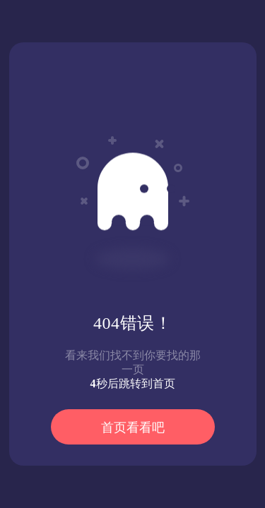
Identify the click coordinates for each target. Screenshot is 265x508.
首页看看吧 (133, 428)
